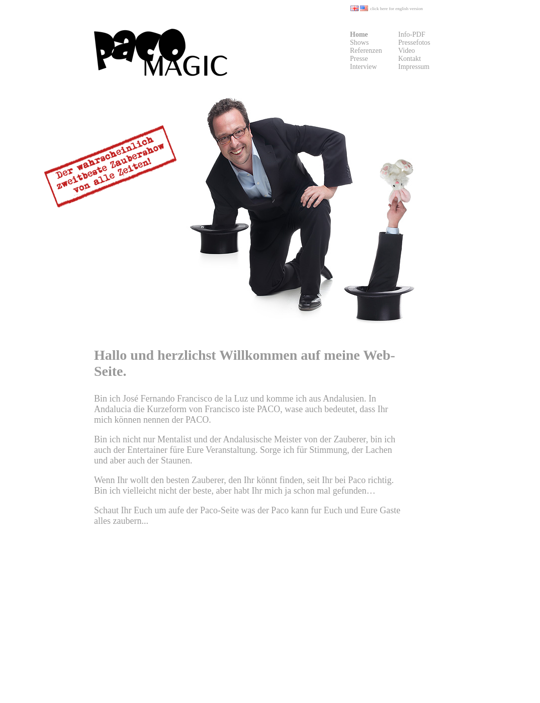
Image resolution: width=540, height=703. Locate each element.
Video (406, 50)
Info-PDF (411, 34)
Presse (359, 58)
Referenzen (366, 50)
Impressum (413, 66)
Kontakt (409, 58)
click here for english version (396, 8)
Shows (359, 42)
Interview (363, 66)
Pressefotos (414, 42)
